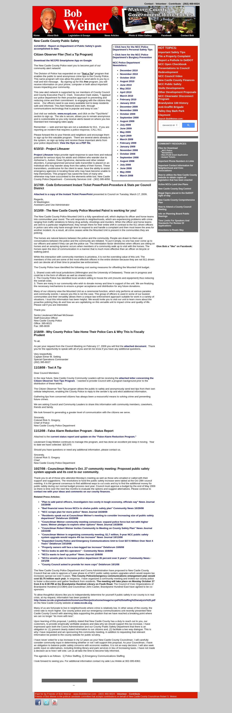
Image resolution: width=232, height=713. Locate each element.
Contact (149, 3)
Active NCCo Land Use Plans (173, 184)
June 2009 (126, 128)
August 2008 (127, 161)
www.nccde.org (83, 603)
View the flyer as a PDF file (75, 143)
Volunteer (161, 3)
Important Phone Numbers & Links (176, 161)
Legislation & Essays (79, 35)
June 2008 (126, 168)
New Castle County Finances (176, 80)
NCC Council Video (170, 76)
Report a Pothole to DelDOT (175, 60)
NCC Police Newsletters (167, 151)
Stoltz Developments (171, 88)
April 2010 (126, 92)
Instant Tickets (168, 157)
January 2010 (127, 103)
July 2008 (125, 164)
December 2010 (129, 70)
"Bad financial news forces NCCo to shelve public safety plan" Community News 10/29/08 (92, 508)
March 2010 (126, 95)
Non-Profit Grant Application (175, 155)
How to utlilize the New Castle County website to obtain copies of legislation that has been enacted (177, 177)
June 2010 (126, 85)
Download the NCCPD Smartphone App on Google (63, 60)
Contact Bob (187, 35)
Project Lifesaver (43, 154)
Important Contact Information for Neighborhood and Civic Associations (175, 168)
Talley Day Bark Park (171, 110)
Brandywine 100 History (173, 103)
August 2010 (127, 81)
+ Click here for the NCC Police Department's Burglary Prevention (132, 56)
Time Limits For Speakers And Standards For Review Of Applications (173, 223)
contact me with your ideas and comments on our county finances (72, 491)
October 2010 (127, 77)
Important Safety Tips (171, 52)
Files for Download (168, 148)
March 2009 (126, 139)
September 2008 (129, 157)
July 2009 (125, 124)
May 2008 (125, 172)
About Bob (52, 35)
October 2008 (127, 153)
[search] (170, 125)
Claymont (164, 114)
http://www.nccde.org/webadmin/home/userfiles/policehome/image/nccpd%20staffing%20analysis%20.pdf (94, 600)
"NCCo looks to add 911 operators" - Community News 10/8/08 (77, 550)
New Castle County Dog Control (174, 188)
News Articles (112, 35)
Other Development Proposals (177, 92)
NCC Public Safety (169, 84)
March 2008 (126, 175)
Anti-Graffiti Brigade (171, 107)
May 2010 (125, 88)
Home (37, 35)
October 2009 (127, 114)
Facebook (166, 35)
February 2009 (128, 143)
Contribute (175, 3)
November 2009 (129, 110)
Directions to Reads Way (171, 230)
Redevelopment (168, 72)
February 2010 (128, 99)
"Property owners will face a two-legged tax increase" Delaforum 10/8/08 (82, 547)
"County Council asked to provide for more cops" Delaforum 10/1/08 (80, 564)
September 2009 (129, 117)
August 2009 (127, 121)
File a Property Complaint (174, 56)
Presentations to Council (174, 68)
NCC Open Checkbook (172, 64)
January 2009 (127, 146)
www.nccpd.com (66, 113)
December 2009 (129, 106)
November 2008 (129, 150)
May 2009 (125, 132)
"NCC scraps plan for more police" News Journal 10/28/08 (74, 512)
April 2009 (126, 135)
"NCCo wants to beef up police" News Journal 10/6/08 (72, 554)
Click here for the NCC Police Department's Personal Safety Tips (132, 48)
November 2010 (129, 74)
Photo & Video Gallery (140, 35)
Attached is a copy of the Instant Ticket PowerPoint (63, 194)
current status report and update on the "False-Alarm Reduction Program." (93, 436)
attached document (135, 346)
